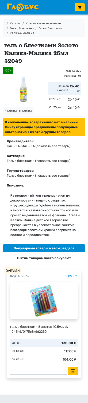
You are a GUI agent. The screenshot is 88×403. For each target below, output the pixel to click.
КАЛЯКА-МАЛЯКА (22, 33)
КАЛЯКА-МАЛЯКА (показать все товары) (39, 146)
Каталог (15, 23)
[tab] (44, 248)
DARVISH (13, 271)
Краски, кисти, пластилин (43, 23)
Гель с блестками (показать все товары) (38, 161)
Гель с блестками (22, 28)
